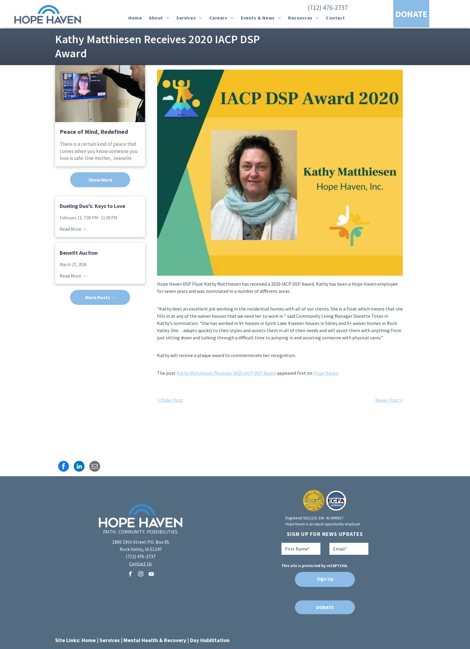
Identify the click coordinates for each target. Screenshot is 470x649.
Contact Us (140, 563)
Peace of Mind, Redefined (94, 131)
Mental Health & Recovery (154, 640)
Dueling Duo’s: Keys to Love (92, 206)
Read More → (73, 229)
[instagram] (140, 574)
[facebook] (130, 574)
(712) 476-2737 (328, 7)
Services (110, 640)
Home (89, 640)
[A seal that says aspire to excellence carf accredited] (313, 501)
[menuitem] (135, 18)
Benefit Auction (79, 252)
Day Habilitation (210, 640)
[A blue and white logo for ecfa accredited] (336, 501)
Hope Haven (325, 373)
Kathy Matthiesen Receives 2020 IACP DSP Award (226, 373)
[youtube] (151, 574)
